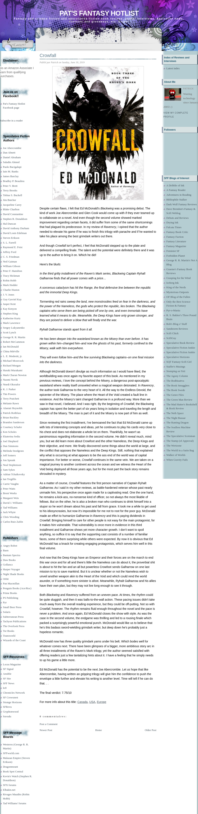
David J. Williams (12, 502)
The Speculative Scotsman (180, 436)
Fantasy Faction (175, 236)
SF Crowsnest (10, 697)
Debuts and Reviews (177, 217)
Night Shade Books (13, 574)
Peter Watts (9, 488)
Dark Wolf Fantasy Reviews (181, 204)
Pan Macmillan (11, 583)
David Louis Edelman (15, 233)
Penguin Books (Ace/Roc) (17, 588)
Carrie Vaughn (11, 483)
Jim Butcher (9, 200)
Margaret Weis (11, 498)
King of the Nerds (176, 287)
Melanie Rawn (11, 403)
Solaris (6, 612)
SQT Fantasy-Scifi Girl (179, 361)
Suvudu (7, 716)
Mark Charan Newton (14, 375)
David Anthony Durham (16, 228)
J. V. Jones (8, 294)
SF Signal (8, 668)
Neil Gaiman (10, 261)
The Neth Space (175, 413)
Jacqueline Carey (12, 204)
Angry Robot (10, 545)
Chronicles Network (14, 692)
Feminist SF (172, 250)
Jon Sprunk (9, 460)
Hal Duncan (9, 223)
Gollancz (8, 564)
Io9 (4, 687)
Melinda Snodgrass (13, 450)
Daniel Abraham (12, 157)
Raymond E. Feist (13, 247)
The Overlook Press (13, 626)
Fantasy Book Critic (177, 232)
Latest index (173, 68)
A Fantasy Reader (175, 190)
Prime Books (10, 593)
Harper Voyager (11, 569)
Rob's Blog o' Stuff (176, 323)
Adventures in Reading (178, 194)
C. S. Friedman (11, 256)
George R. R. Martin (14, 337)
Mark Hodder (10, 285)
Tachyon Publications (14, 621)
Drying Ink (172, 222)
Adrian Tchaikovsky (14, 474)
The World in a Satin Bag (180, 450)
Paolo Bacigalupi (12, 166)
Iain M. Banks (10, 171)
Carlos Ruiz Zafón (13, 521)
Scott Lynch (9, 332)
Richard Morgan (12, 365)
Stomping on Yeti (175, 371)
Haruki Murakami (13, 370)
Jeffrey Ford (9, 252)
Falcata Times (174, 227)
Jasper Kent (9, 304)
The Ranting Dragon (177, 422)
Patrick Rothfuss (12, 412)
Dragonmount (10, 766)
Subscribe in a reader (11, 120)
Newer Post (46, 730)
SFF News (8, 683)
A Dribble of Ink (175, 185)
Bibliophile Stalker (176, 199)
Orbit (6, 578)
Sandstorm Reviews (177, 328)
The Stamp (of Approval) (180, 440)
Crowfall (48, 55)
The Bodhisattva (175, 380)
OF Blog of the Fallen (178, 296)
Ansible (7, 673)
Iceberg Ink (172, 282)
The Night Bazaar (175, 417)
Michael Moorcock (13, 360)
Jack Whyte (9, 512)
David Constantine (13, 214)
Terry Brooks (10, 190)
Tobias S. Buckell (12, 195)
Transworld (9, 635)
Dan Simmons (10, 446)
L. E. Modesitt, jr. (12, 356)
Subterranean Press (13, 616)
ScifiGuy (171, 338)
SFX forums (9, 785)
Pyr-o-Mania (173, 310)
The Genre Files (175, 394)
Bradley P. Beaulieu (13, 181)
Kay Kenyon (10, 308)
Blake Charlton (11, 209)
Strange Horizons (12, 702)
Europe (101, 702)
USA (92, 702)
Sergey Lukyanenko (14, 327)
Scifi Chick (172, 333)
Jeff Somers (9, 455)
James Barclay (11, 176)
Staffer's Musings (175, 366)
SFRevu (7, 706)
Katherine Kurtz (11, 318)
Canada (82, 702)
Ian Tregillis (9, 479)
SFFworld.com (11, 753)
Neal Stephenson (12, 464)
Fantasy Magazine (176, 246)
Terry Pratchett (11, 398)
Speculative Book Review (180, 342)
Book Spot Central (13, 771)
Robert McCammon (14, 341)
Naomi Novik (10, 379)
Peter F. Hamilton (12, 270)
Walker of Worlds (175, 454)
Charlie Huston (11, 289)
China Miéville (11, 351)
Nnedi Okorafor (11, 384)
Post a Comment (49, 724)
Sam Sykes (9, 469)
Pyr (5, 602)
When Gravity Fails (177, 459)
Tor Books (8, 630)
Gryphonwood (11, 711)
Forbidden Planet (175, 255)
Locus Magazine (12, 664)
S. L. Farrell (9, 242)
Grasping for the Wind (178, 278)
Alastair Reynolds (13, 408)
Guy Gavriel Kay (12, 299)
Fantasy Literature (176, 241)
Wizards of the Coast (14, 640)
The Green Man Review (179, 399)
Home (98, 730)
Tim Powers (9, 394)
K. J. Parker (9, 389)
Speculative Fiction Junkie (180, 347)
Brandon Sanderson (13, 422)
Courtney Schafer (12, 427)
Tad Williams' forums (14, 803)
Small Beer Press (12, 607)
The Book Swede (175, 390)
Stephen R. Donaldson (15, 218)
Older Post (150, 730)
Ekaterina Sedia (11, 436)
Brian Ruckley (11, 417)
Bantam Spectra (11, 555)
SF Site (7, 678)
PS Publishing (10, 597)
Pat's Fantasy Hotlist (99, 13)
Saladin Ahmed (11, 162)
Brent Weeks (10, 493)
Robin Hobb (9, 280)
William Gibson (11, 266)
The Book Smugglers (177, 385)
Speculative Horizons (178, 357)
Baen (6, 550)
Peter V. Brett (10, 185)
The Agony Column (177, 375)
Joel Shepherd (10, 441)
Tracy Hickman (11, 275)
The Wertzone (174, 445)
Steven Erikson (11, 237)
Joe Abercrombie (12, 148)
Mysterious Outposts (177, 292)
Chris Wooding (11, 516)
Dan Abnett (9, 152)
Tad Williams (10, 507)
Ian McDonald (11, 346)
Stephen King (10, 313)
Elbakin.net (9, 789)
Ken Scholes (9, 431)
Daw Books (9, 560)
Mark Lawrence (11, 322)
